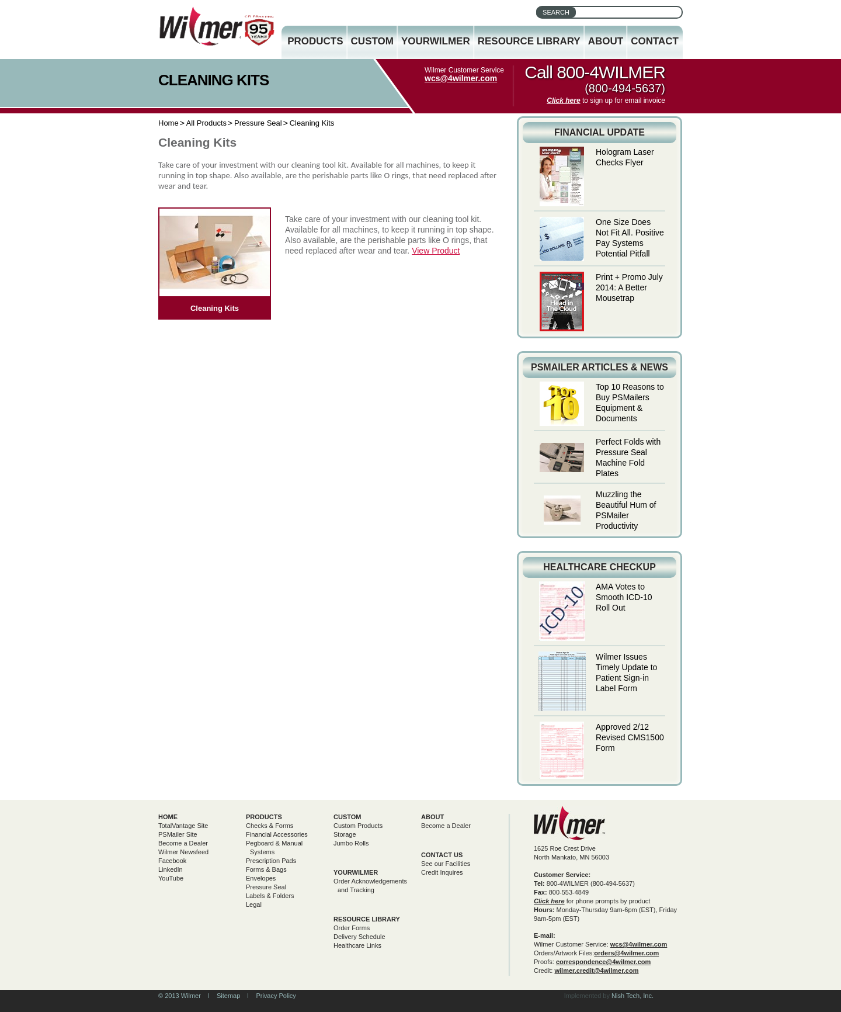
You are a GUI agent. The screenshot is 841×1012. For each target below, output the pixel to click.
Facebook (172, 860)
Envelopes (261, 878)
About (605, 41)
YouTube (170, 878)
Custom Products (358, 825)
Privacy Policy (276, 995)
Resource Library (529, 41)
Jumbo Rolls (351, 843)
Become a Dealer (183, 843)
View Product (436, 250)
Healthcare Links (357, 945)
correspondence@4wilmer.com (603, 961)
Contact (655, 41)
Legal (254, 904)
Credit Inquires (442, 872)
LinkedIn (170, 869)
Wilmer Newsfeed (183, 851)
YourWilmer (435, 41)
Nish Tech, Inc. (632, 995)
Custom (372, 41)
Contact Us (442, 854)
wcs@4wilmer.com (461, 78)
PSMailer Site (177, 834)
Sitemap (228, 995)
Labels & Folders (270, 895)
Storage (344, 834)
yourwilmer (355, 872)
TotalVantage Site (183, 825)
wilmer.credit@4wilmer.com (596, 970)
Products (315, 41)
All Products (206, 123)
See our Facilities (445, 863)
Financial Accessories (277, 834)
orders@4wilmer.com (626, 952)
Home (168, 123)
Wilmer (570, 823)
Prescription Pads (271, 860)
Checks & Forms (269, 825)
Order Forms (351, 927)
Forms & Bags (266, 869)
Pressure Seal (258, 123)
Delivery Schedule (359, 936)
